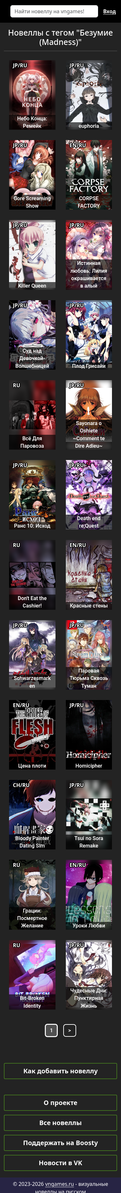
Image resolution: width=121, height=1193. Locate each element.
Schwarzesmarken (32, 682)
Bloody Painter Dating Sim (32, 842)
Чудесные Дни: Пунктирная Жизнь (88, 998)
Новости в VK (60, 1162)
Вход (109, 11)
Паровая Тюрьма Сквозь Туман (89, 678)
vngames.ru (59, 1184)
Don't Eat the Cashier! (32, 602)
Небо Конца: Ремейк (32, 122)
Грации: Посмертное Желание (32, 918)
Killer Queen (32, 286)
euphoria (89, 126)
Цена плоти (32, 766)
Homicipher (89, 766)
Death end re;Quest (88, 522)
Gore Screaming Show (32, 202)
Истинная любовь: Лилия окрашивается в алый (88, 274)
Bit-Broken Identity (32, 1002)
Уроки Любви (89, 926)
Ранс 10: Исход (32, 526)
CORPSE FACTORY (89, 202)
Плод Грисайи (89, 366)
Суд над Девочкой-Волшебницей (32, 358)
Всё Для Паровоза (32, 442)
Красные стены (89, 606)
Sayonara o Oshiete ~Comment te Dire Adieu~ (89, 434)
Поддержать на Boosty (60, 1142)
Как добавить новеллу (60, 1071)
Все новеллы (60, 1122)
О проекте (60, 1102)
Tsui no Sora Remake (89, 842)
